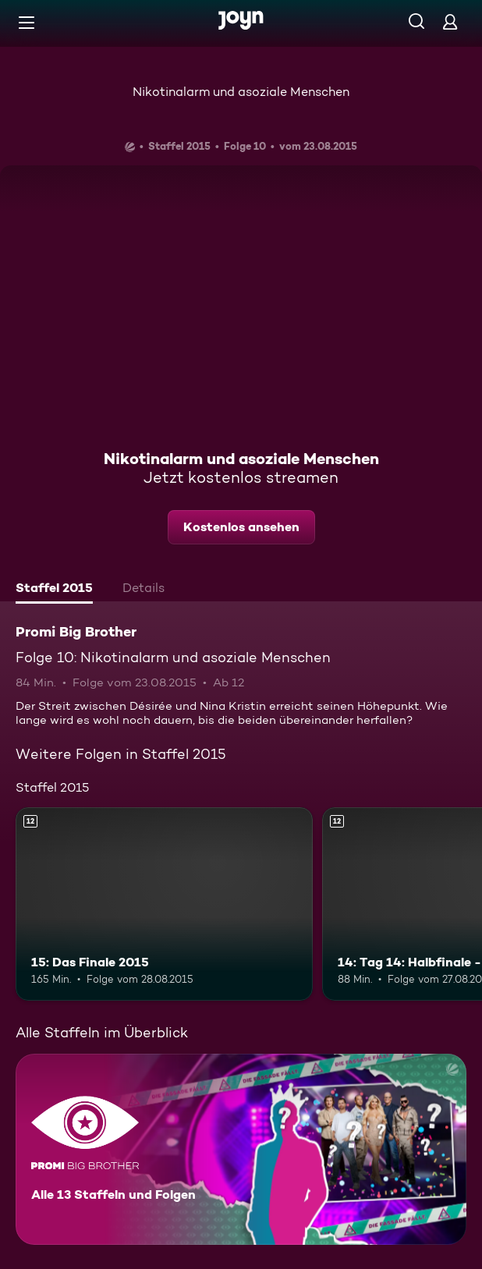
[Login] (450, 21)
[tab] (54, 590)
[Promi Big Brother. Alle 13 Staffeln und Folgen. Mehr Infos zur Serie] (241, 1149)
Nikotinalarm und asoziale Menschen (241, 91)
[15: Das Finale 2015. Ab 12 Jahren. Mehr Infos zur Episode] (164, 904)
